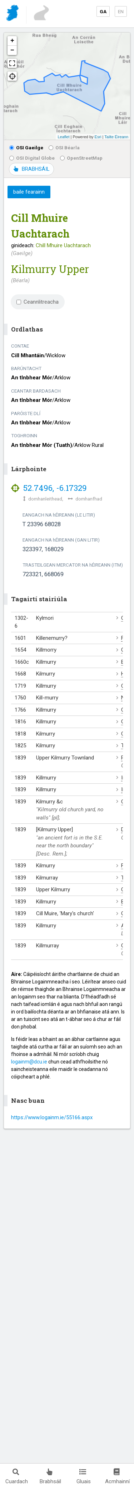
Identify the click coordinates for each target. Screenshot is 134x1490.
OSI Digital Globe (32, 158)
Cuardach (16, 1477)
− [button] (12, 50)
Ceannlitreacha (37, 302)
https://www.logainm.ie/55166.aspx (52, 1117)
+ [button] (12, 40)
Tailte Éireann (116, 137)
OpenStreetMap (81, 158)
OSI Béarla (64, 147)
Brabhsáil (50, 1477)
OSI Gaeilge (26, 147)
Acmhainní (117, 1477)
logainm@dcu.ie (29, 1062)
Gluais (83, 1477)
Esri (98, 137)
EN (121, 11)
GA (103, 11)
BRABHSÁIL (31, 169)
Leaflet (63, 137)
